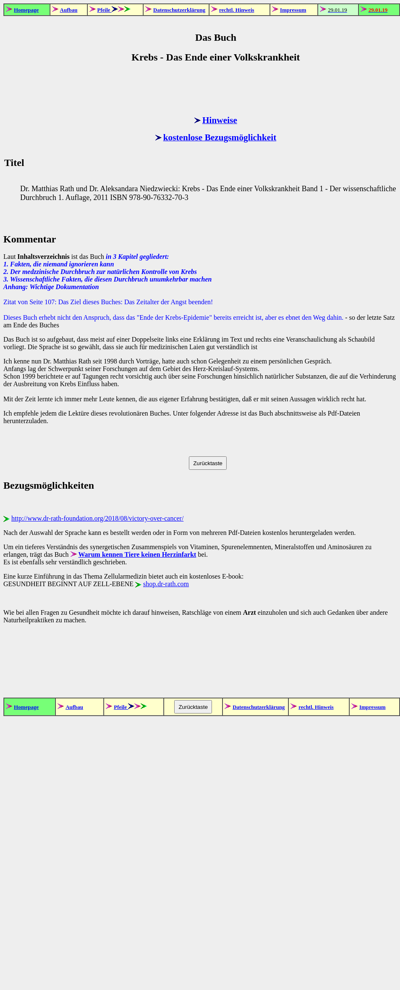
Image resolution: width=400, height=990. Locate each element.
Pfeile (104, 10)
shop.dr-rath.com (166, 583)
